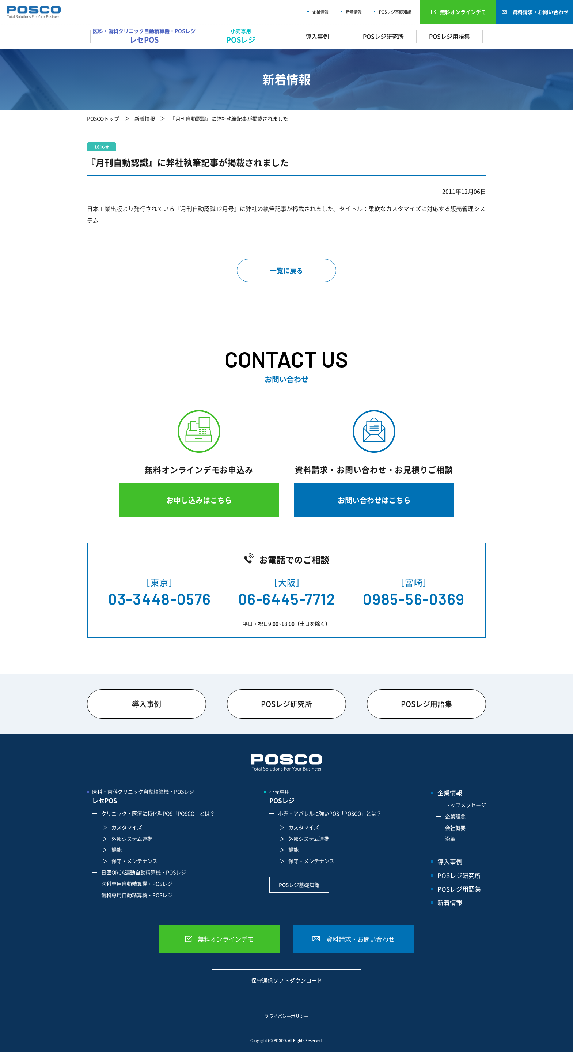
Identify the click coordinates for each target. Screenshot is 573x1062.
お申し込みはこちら (199, 500)
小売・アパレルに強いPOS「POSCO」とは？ (330, 813)
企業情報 (320, 12)
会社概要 (455, 827)
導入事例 (317, 36)
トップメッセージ (465, 805)
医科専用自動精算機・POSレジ (136, 883)
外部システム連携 (131, 838)
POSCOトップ (103, 118)
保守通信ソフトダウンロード (286, 980)
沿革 (450, 838)
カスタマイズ (126, 827)
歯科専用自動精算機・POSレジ (136, 895)
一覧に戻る (286, 270)
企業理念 (455, 816)
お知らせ (101, 147)
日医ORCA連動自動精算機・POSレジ (143, 872)
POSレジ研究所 (383, 36)
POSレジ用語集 (449, 36)
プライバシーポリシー (286, 1016)
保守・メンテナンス (134, 861)
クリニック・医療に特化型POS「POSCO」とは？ (158, 813)
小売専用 (243, 36)
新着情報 (354, 12)
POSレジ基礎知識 (395, 12)
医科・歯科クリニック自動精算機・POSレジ (146, 36)
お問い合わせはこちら (374, 500)
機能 (116, 849)
